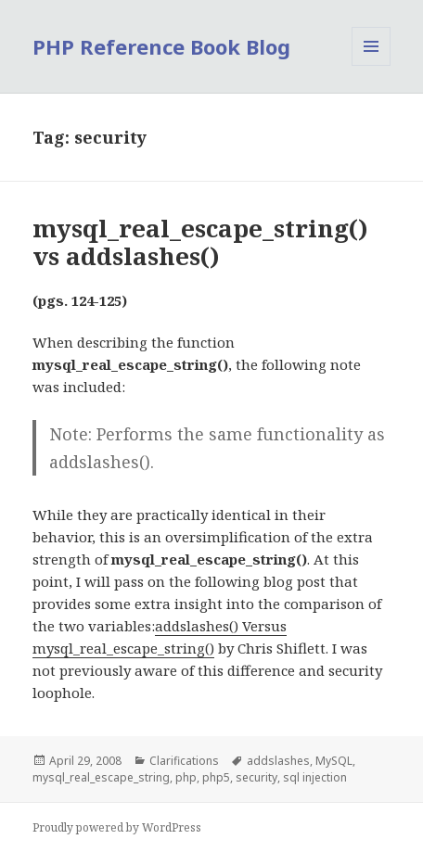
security (256, 777)
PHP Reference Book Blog (161, 46)
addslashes (278, 761)
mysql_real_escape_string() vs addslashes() (200, 242)
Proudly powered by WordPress (116, 827)
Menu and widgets (371, 65)
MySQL (333, 761)
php (186, 777)
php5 (216, 777)
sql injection (315, 777)
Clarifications (184, 761)
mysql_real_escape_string (101, 777)
